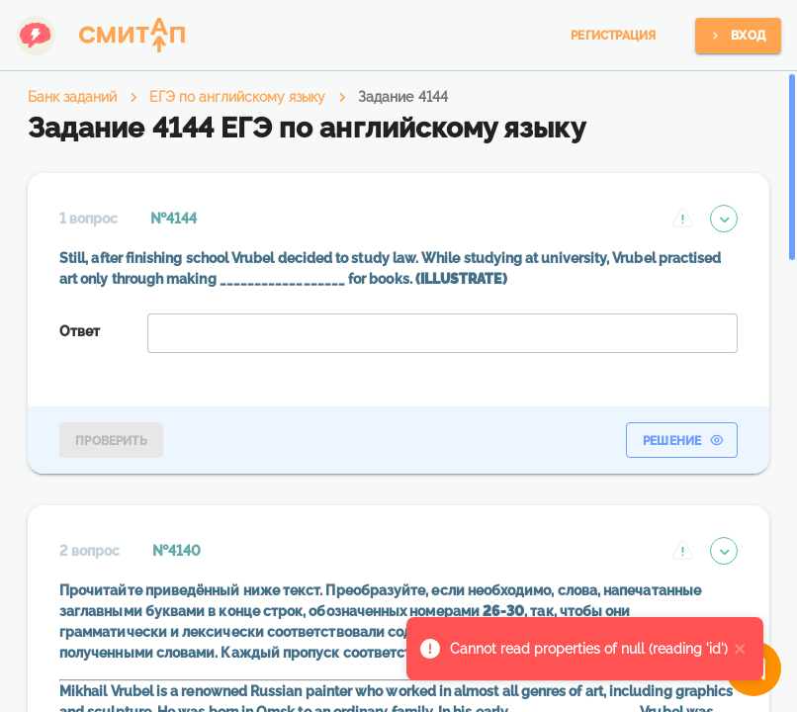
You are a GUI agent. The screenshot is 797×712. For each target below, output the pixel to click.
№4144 (173, 218)
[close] (741, 649)
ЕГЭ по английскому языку (237, 97)
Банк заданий (72, 97)
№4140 (176, 551)
